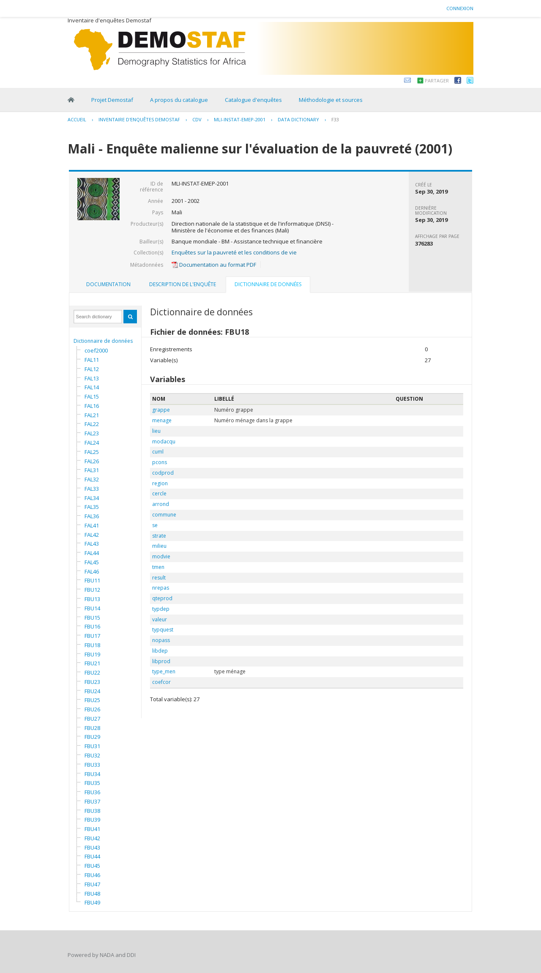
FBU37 (92, 801)
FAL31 (92, 470)
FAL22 (92, 424)
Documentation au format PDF (214, 264)
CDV (197, 119)
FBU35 (92, 782)
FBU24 (92, 691)
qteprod (162, 598)
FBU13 (92, 599)
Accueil (77, 119)
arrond (160, 504)
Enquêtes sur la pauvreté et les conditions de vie (234, 252)
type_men (163, 671)
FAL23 (92, 433)
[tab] (108, 284)
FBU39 (92, 819)
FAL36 (92, 516)
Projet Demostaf (112, 100)
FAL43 (92, 543)
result (159, 577)
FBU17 (92, 635)
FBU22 (92, 672)
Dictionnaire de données (103, 340)
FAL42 (92, 534)
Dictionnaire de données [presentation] (268, 284)
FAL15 (92, 396)
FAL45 (92, 562)
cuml (158, 451)
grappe (161, 409)
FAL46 (92, 571)
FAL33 (92, 488)
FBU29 (92, 736)
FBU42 (92, 838)
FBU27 (92, 718)
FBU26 (92, 709)
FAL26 (92, 461)
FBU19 (92, 654)
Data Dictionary (298, 119)
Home (71, 99)
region (160, 483)
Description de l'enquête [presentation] (182, 284)
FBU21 (92, 663)
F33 (335, 119)
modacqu (163, 441)
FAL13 (92, 378)
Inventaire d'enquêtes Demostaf (139, 119)
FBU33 (92, 764)
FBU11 (92, 580)
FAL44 (92, 552)
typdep (160, 608)
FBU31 (92, 746)
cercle (159, 493)
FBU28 (92, 727)
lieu (156, 431)
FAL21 (92, 415)
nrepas (160, 587)
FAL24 (92, 442)
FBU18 (92, 645)
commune (164, 514)
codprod (163, 472)
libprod (161, 661)
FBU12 (92, 589)
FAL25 (92, 451)
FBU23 (92, 681)
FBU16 (92, 626)
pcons (159, 462)
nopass (161, 640)
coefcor (161, 682)
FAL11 (92, 359)
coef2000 (96, 350)
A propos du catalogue (179, 100)
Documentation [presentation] (108, 284)
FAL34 (92, 498)
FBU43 (92, 847)
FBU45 (92, 865)
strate (159, 535)
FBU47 (92, 884)
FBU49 (92, 902)
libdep (160, 650)
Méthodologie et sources (331, 100)
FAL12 (92, 369)
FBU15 (92, 617)
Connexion (459, 8)
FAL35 (92, 506)
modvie (161, 556)
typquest (162, 629)
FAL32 (92, 479)
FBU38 (92, 810)
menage (162, 420)
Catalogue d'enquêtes (253, 100)
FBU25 (92, 700)
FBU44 (92, 856)
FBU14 (92, 608)
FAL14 (92, 387)
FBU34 (92, 774)
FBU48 (92, 893)
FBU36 (92, 792)
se (155, 525)
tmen (158, 567)
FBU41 (92, 828)
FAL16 (92, 405)
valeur (159, 619)
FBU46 (92, 875)
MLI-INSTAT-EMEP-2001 (239, 119)
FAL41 (92, 525)
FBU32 (92, 755)
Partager (437, 80)
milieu (159, 545)
